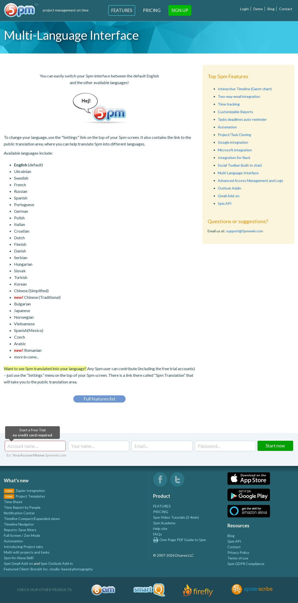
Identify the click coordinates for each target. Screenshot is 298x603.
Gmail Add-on (228, 196)
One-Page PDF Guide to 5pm (179, 540)
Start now (275, 445)
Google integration (233, 142)
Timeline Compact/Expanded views (32, 518)
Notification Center (19, 513)
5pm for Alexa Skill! (19, 558)
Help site (160, 528)
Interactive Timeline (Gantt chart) (245, 89)
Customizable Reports (235, 112)
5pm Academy (164, 523)
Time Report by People (22, 507)
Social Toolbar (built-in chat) (240, 165)
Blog (271, 9)
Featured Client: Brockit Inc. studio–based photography (48, 569)
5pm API (225, 203)
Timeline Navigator (19, 524)
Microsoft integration (235, 150)
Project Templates (30, 496)
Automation (227, 127)
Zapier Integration (30, 490)
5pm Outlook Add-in (56, 563)
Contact (285, 9)
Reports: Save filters (20, 530)
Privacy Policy (238, 552)
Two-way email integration (239, 96)
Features (121, 10)
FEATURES (162, 506)
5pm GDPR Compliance (245, 563)
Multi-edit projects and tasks (27, 552)
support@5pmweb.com (244, 231)
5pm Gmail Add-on (18, 563)
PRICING (160, 512)
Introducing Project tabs (23, 546)
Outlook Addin (229, 188)
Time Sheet (13, 502)
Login (244, 9)
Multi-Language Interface (238, 173)
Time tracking (229, 104)
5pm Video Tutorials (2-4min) (176, 517)
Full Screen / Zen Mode (22, 535)
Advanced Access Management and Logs (250, 180)
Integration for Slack (234, 157)
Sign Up (179, 10)
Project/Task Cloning (234, 134)
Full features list (99, 398)
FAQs (157, 534)
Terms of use (237, 558)
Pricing (152, 10)
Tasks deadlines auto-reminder (242, 119)
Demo (258, 9)
